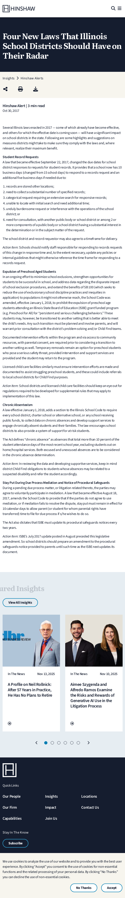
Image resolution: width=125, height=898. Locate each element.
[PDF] (35, 89)
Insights (51, 796)
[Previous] (36, 743)
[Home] (19, 8)
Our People (11, 796)
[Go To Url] (9, 723)
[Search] (113, 8)
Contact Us (90, 807)
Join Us (51, 818)
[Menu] (120, 8)
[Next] (88, 743)
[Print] (20, 89)
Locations (89, 796)
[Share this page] (5, 89)
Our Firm (10, 807)
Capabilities (12, 818)
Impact (50, 807)
